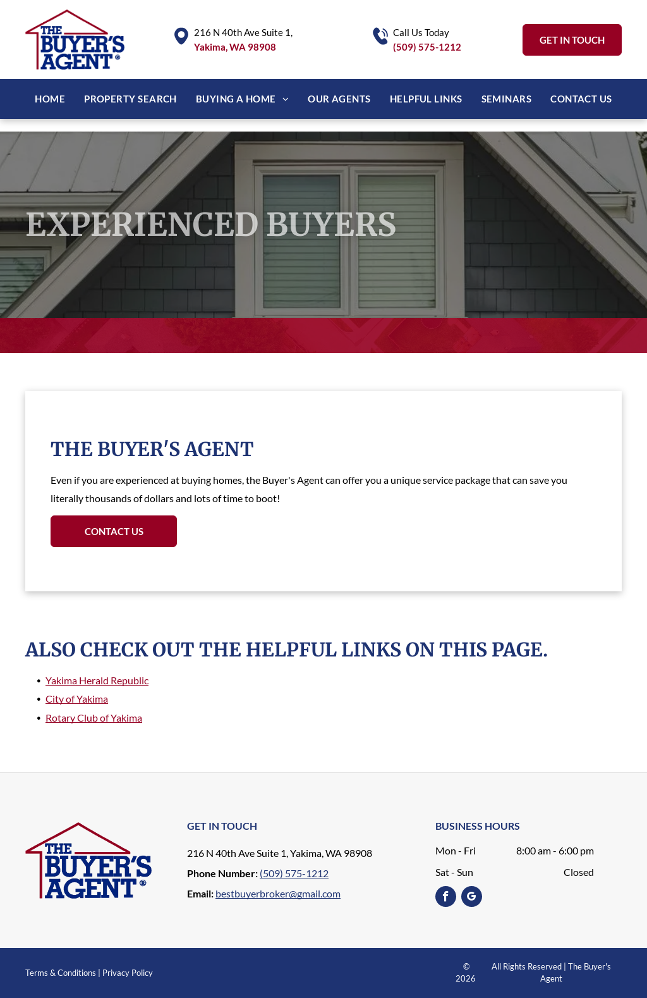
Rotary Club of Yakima (93, 718)
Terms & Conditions (60, 973)
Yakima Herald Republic (96, 680)
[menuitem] (50, 99)
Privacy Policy (127, 973)
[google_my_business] (471, 898)
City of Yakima (76, 699)
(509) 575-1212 (427, 46)
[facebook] (445, 898)
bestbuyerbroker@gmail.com (278, 893)
